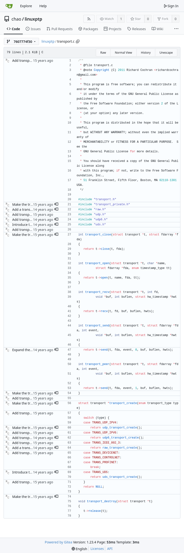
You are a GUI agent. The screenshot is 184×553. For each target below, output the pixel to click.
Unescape (166, 53)
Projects (112, 29)
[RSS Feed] (89, 19)
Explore (26, 6)
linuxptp (33, 19)
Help (43, 6)
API (109, 548)
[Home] (9, 6)
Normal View (123, 53)
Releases (136, 29)
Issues (33, 29)
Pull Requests (59, 29)
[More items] (176, 29)
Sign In (171, 6)
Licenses (97, 548)
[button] (56, 204)
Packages (88, 29)
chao (16, 19)
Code (13, 29)
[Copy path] (77, 41)
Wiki (157, 29)
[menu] (79, 549)
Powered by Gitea (58, 542)
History (145, 53)
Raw (103, 53)
